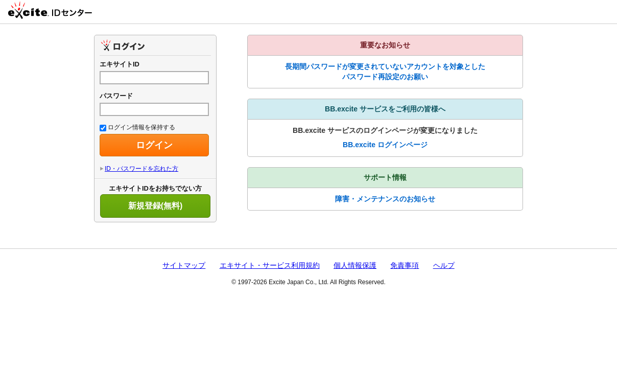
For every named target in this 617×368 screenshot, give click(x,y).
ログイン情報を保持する (137, 127)
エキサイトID (119, 64)
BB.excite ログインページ (385, 145)
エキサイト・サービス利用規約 (270, 265)
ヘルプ (444, 265)
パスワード (116, 96)
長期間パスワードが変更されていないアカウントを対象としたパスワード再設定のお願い (385, 71)
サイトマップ (183, 265)
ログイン (154, 145)
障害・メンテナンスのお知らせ (385, 199)
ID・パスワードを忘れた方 (141, 168)
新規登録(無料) (155, 205)
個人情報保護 (355, 265)
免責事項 (404, 265)
